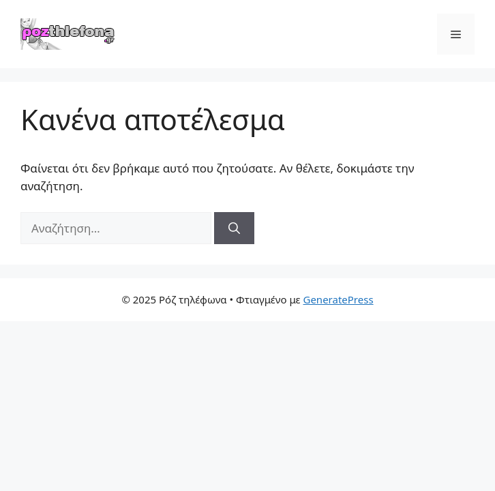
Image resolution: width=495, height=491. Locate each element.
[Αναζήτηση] (234, 228)
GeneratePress (338, 299)
